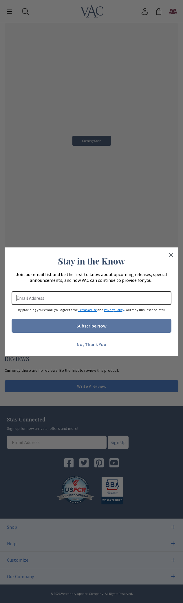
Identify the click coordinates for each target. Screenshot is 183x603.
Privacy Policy (114, 310)
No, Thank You (91, 344)
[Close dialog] (171, 255)
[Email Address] (91, 298)
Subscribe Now (91, 326)
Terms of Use (87, 310)
